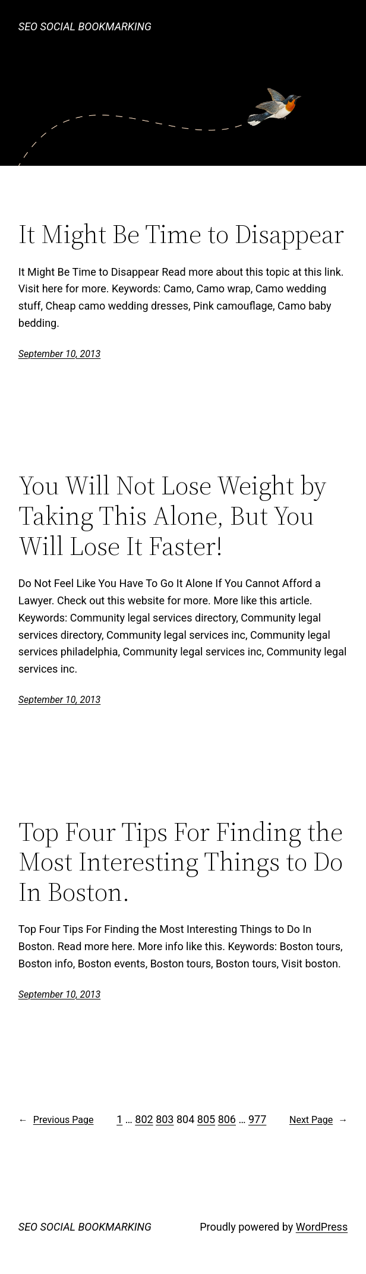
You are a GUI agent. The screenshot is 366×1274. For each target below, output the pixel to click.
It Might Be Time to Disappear (181, 234)
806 (227, 1119)
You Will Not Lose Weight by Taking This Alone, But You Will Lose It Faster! (172, 516)
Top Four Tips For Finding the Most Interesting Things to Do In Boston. (180, 862)
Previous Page (56, 1120)
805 (206, 1119)
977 (257, 1119)
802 (144, 1119)
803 (164, 1119)
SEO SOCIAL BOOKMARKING (85, 26)
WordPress (322, 1227)
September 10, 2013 (59, 354)
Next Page (318, 1120)
